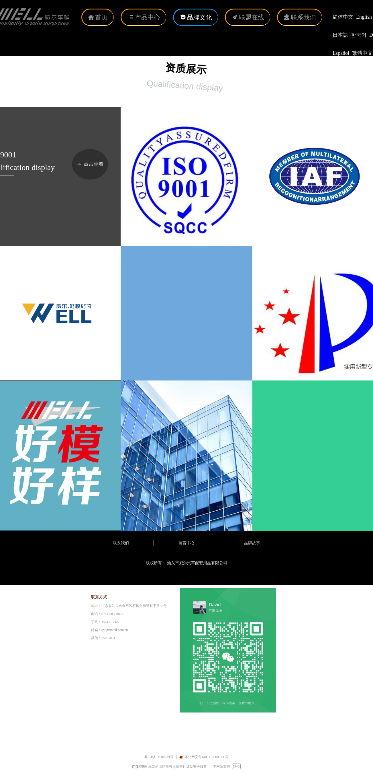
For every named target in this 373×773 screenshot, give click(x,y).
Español (341, 53)
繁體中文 (362, 53)
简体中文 (343, 17)
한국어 (358, 35)
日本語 (340, 35)
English (364, 17)
